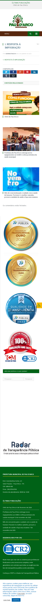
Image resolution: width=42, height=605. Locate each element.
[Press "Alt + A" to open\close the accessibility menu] (39, 305)
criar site (16, 567)
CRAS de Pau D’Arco (20, 5)
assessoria (18, 570)
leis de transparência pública (13, 575)
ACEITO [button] (16, 600)
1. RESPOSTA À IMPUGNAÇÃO (14, 67)
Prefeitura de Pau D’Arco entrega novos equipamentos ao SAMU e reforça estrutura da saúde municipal (20, 162)
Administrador (11, 61)
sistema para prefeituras (30, 567)
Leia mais (21, 593)
